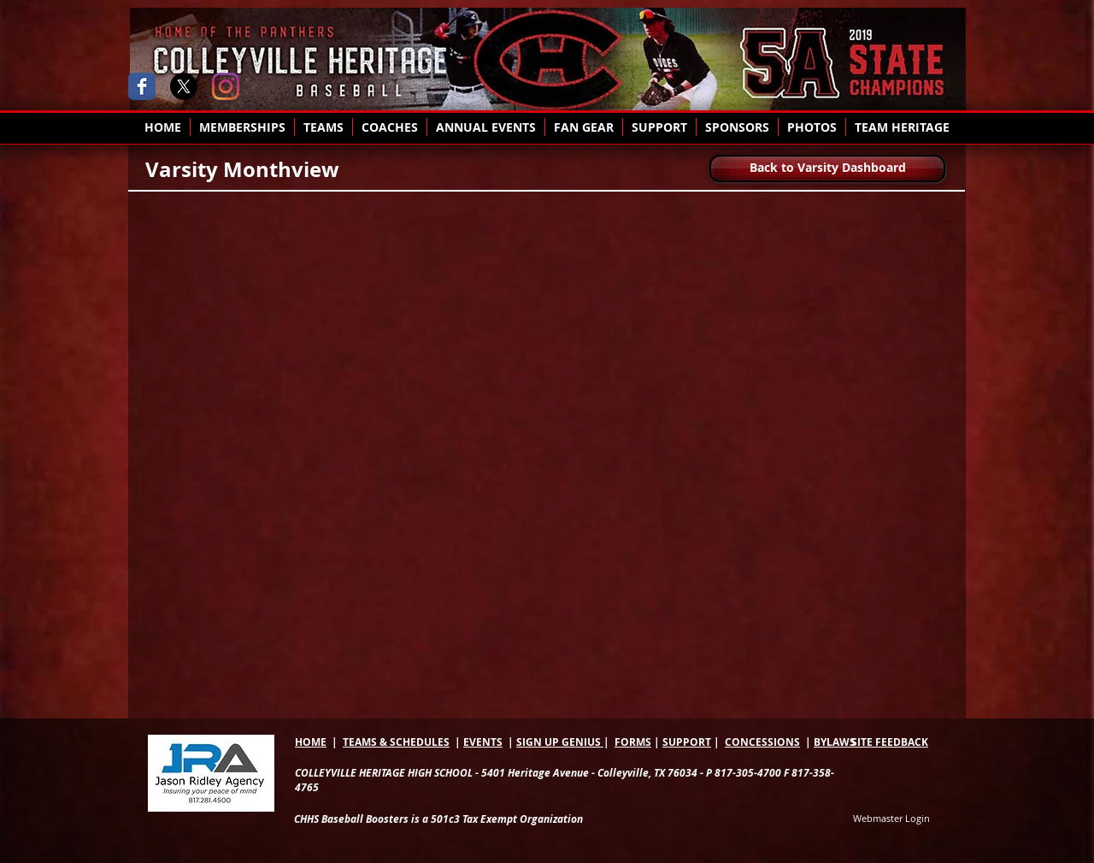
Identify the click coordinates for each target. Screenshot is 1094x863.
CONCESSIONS (762, 742)
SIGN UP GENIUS (559, 742)
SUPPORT (686, 742)
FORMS (633, 742)
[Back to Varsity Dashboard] (827, 168)
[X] (183, 86)
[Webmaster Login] (891, 819)
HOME (310, 742)
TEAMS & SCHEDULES (396, 742)
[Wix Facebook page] (142, 86)
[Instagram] (225, 86)
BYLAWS (835, 742)
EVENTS (483, 742)
